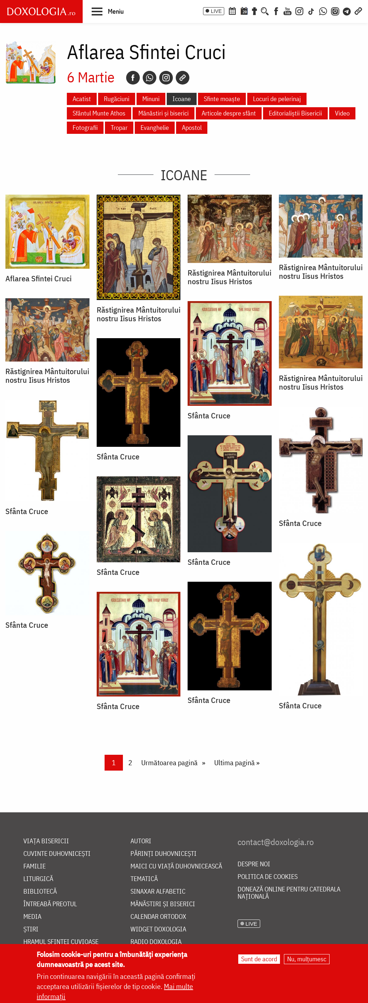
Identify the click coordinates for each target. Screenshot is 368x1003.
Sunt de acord (259, 959)
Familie (34, 866)
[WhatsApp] (323, 10)
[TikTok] (311, 10)
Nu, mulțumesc (306, 959)
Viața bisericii (46, 841)
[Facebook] (276, 10)
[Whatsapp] (149, 78)
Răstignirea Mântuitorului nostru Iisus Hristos (138, 314)
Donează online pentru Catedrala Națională (289, 893)
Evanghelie (155, 127)
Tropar (119, 127)
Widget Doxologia (158, 929)
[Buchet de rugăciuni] (254, 10)
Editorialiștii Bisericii (295, 113)
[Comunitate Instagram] (335, 10)
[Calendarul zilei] (244, 10)
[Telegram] (347, 10)
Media (32, 917)
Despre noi (254, 864)
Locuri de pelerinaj (277, 99)
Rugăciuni (116, 99)
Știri (30, 929)
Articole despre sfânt (229, 113)
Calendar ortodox (158, 917)
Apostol (192, 127)
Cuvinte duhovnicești (57, 854)
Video (342, 113)
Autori (140, 841)
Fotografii (85, 127)
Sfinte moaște (222, 99)
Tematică (144, 879)
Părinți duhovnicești (163, 854)
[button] (108, 11)
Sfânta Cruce (209, 415)
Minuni (151, 99)
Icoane (181, 99)
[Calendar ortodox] (232, 10)
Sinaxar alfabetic (157, 891)
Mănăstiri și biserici (163, 113)
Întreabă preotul (50, 904)
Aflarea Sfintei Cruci (38, 278)
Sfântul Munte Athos (99, 113)
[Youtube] (287, 10)
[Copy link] (182, 78)
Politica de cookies (268, 877)
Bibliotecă (40, 891)
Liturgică (38, 879)
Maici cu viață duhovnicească (176, 866)
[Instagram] (299, 10)
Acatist (82, 99)
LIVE (216, 11)
